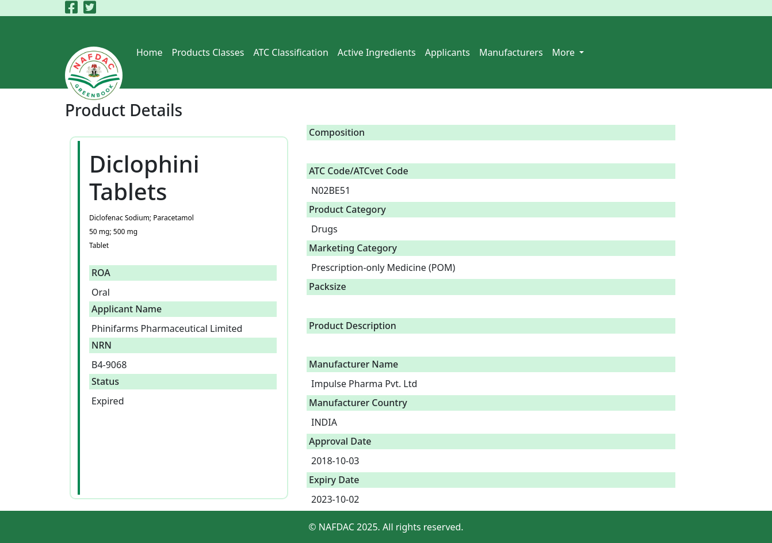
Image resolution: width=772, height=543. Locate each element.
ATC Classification (290, 52)
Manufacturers (511, 52)
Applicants (447, 52)
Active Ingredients (377, 52)
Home (149, 52)
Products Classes (208, 52)
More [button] (565, 52)
